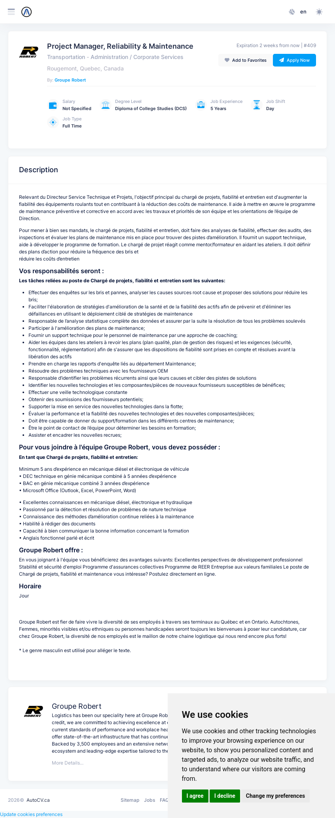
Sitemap (130, 800)
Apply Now (294, 60)
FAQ (164, 800)
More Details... (67, 763)
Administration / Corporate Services (137, 57)
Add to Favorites (246, 60)
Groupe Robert (70, 80)
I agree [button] (195, 796)
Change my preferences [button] (275, 796)
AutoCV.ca (38, 800)
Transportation (66, 57)
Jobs (149, 800)
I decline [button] (224, 796)
